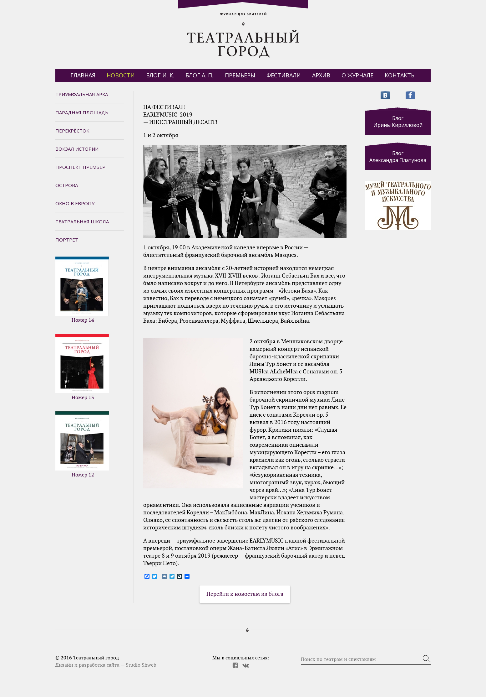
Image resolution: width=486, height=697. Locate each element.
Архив (321, 75)
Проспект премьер (80, 167)
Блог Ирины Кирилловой (398, 121)
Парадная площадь (81, 112)
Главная (82, 75)
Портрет (66, 240)
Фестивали (283, 75)
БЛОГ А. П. (199, 75)
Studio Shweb (141, 665)
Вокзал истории (77, 149)
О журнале (357, 75)
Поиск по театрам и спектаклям (338, 659)
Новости (121, 75)
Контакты (400, 75)
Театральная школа (82, 221)
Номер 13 (82, 367)
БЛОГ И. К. (160, 75)
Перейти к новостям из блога (244, 594)
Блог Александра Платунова (397, 157)
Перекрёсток (72, 130)
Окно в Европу (74, 203)
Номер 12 (82, 444)
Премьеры (240, 75)
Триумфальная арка (81, 94)
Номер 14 (82, 290)
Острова (66, 185)
